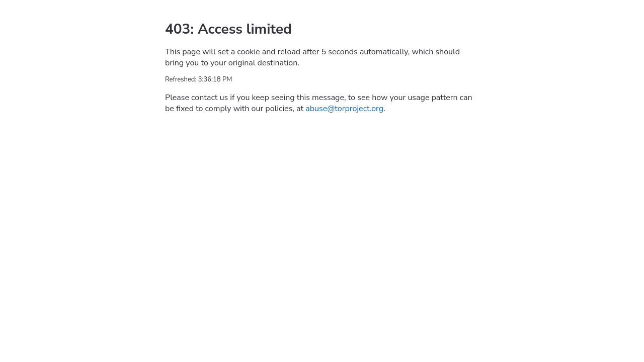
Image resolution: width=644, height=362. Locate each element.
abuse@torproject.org (344, 108)
